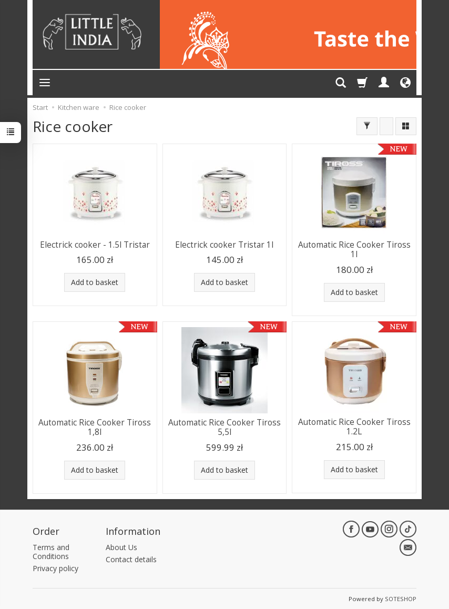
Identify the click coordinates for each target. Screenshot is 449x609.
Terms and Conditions (51, 551)
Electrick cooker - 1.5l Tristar (95, 244)
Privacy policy (55, 568)
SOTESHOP (400, 598)
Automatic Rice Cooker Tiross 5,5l (224, 427)
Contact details (131, 559)
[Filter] (366, 126)
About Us (121, 547)
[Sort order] (386, 126)
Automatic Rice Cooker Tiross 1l (354, 249)
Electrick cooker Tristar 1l (224, 244)
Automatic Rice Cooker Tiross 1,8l (94, 427)
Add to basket (94, 282)
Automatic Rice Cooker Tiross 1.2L (354, 427)
